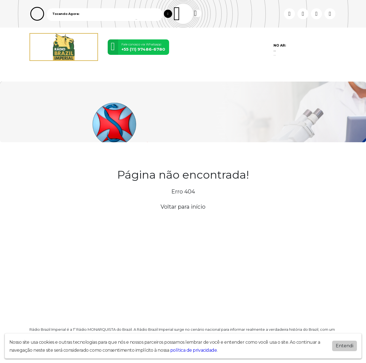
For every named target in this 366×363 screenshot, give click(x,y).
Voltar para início (183, 206)
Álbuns (163, 73)
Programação (63, 73)
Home (38, 73)
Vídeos (90, 73)
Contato (183, 73)
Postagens (140, 73)
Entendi (344, 345)
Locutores (113, 73)
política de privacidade (193, 350)
